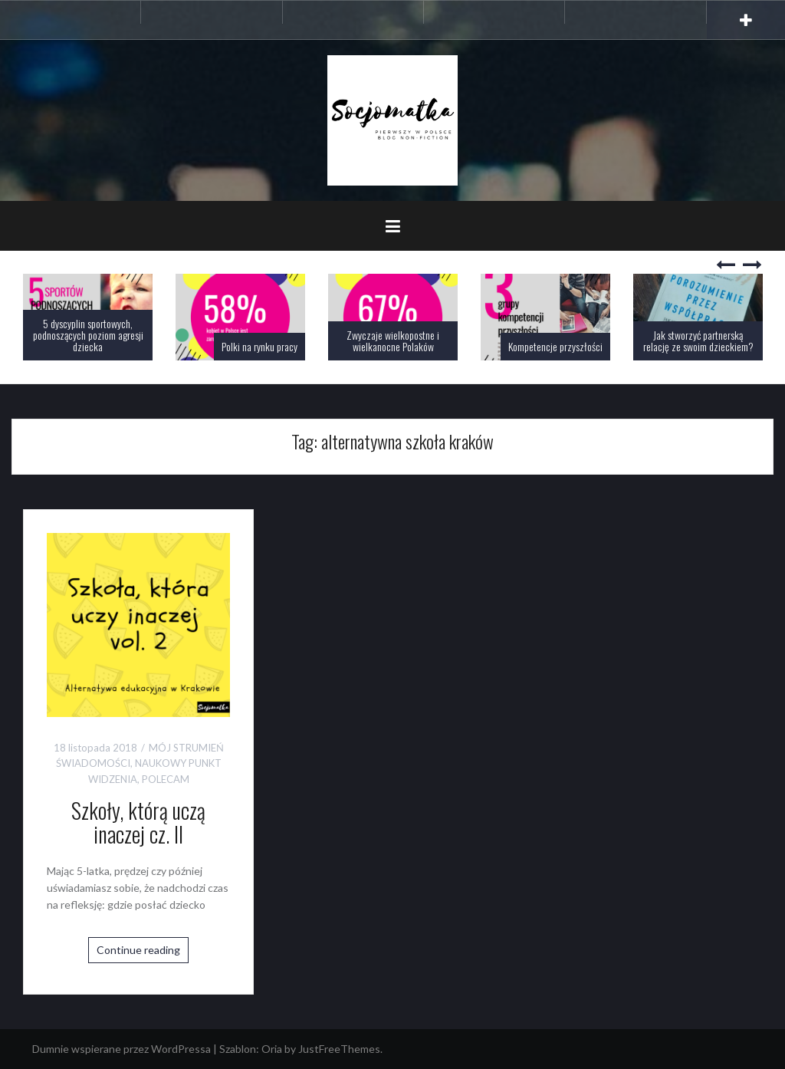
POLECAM (165, 779)
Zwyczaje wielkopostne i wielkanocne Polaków (393, 340)
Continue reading (138, 949)
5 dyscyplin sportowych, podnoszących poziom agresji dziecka (88, 335)
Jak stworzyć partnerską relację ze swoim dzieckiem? (698, 340)
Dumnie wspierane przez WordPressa (121, 1048)
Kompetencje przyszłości (555, 346)
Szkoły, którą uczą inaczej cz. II (138, 822)
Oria (271, 1048)
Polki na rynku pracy (259, 346)
